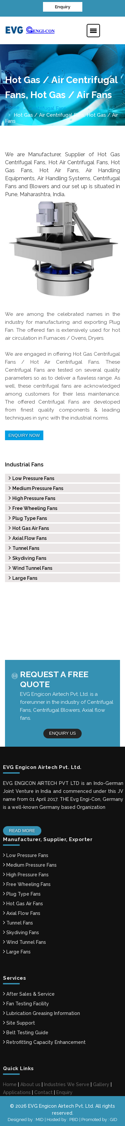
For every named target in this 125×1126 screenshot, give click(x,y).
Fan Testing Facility (26, 1001)
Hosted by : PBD (63, 1117)
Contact (43, 1090)
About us (30, 1082)
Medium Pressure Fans (36, 487)
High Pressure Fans (32, 497)
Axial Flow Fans (28, 537)
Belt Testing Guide (25, 1030)
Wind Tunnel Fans (30, 566)
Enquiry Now (23, 434)
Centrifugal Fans (47, 108)
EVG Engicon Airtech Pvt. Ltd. (61, 1103)
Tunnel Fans (24, 547)
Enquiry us (62, 731)
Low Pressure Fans (31, 477)
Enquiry (62, 6)
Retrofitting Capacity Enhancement (44, 1040)
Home (12, 107)
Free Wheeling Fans (33, 507)
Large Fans (23, 576)
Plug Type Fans (28, 517)
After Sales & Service (29, 991)
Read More (22, 828)
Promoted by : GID (99, 1117)
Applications (17, 1090)
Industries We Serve (66, 1082)
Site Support (19, 1020)
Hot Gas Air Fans (29, 527)
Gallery (101, 1082)
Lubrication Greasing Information (41, 1011)
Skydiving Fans (27, 557)
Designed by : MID (26, 1117)
